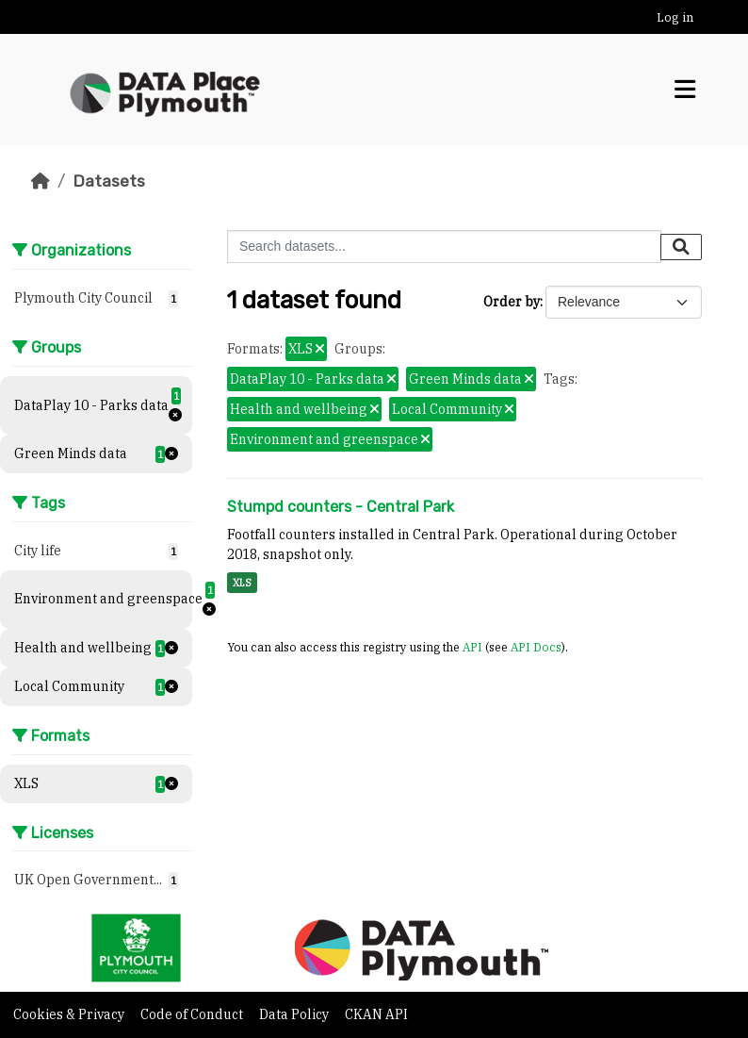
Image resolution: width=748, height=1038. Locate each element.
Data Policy (295, 1014)
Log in (675, 17)
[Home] (40, 181)
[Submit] (681, 247)
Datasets (109, 181)
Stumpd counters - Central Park (340, 507)
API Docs (536, 646)
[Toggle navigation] (684, 90)
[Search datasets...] (444, 246)
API (472, 646)
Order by (511, 301)
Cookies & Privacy (70, 1014)
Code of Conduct (193, 1014)
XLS (242, 582)
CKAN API (376, 1014)
